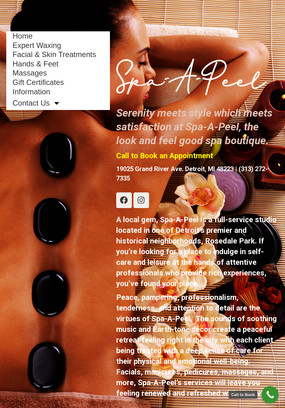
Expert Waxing (37, 45)
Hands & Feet (36, 64)
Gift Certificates (38, 82)
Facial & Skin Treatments (54, 54)
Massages (30, 73)
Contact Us (36, 103)
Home (23, 36)
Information (31, 91)
